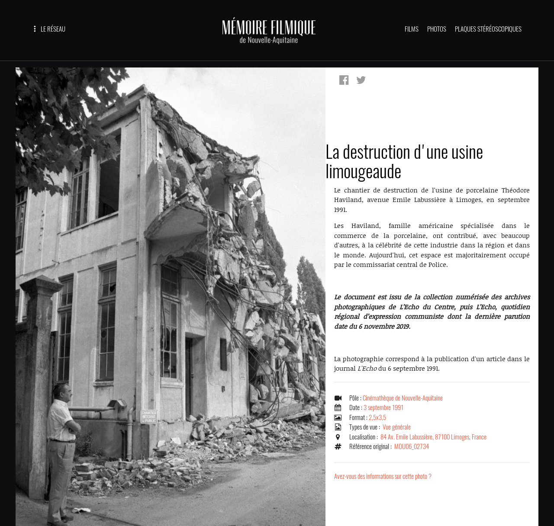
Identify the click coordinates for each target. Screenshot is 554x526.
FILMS (412, 29)
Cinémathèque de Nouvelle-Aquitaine (403, 398)
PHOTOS (436, 29)
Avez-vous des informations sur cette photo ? (383, 476)
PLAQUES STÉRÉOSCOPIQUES (488, 29)
